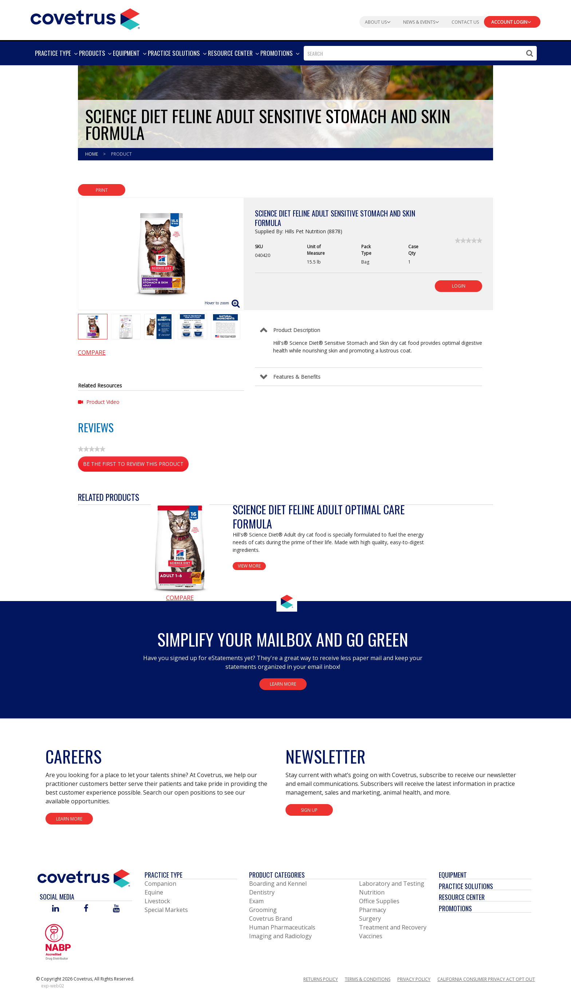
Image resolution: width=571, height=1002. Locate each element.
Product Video (98, 401)
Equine (154, 892)
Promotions (455, 908)
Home (92, 154)
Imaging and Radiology (280, 936)
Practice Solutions (466, 886)
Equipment (453, 875)
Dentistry (262, 892)
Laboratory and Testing (391, 884)
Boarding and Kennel (278, 884)
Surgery (370, 919)
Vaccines (370, 936)
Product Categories (277, 875)
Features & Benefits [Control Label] (296, 376)
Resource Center (462, 897)
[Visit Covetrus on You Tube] (116, 909)
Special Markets (166, 910)
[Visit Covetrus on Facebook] (86, 909)
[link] (468, 240)
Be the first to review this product (136, 465)
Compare (92, 352)
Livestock (157, 901)
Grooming (263, 910)
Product (121, 154)
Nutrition (372, 892)
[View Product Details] (179, 547)
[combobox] (420, 53)
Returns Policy (320, 979)
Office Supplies (379, 901)
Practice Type (163, 875)
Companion (160, 884)
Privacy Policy (413, 979)
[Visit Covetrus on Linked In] (55, 909)
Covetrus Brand (270, 919)
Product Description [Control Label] (296, 330)
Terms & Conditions (367, 979)
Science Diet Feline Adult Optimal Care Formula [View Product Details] (319, 516)
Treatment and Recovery (392, 927)
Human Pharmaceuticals (282, 927)
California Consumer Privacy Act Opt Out (486, 979)
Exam (256, 901)
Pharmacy (372, 910)
